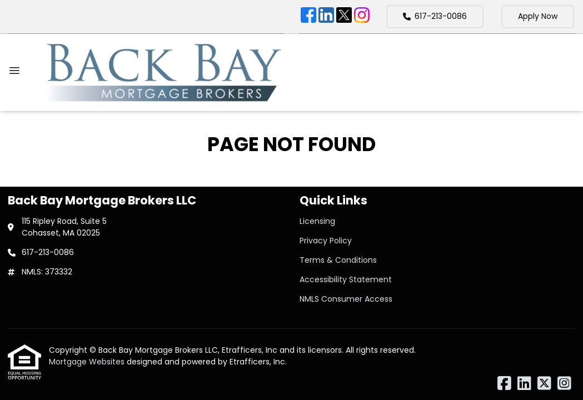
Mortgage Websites (88, 361)
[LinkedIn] (326, 16)
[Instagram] (362, 16)
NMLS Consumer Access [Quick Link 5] (346, 298)
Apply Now (537, 16)
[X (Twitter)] (344, 16)
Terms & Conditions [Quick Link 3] (338, 260)
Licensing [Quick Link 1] (317, 221)
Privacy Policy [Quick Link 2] (326, 240)
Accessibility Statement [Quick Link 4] (346, 279)
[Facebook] (308, 16)
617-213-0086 (435, 16)
